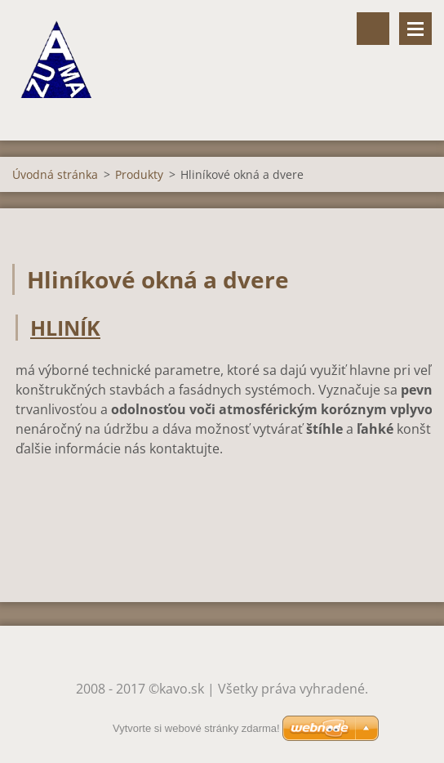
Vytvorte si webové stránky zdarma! (196, 728)
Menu (415, 28)
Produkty (139, 174)
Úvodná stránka (55, 174)
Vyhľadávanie (373, 28)
